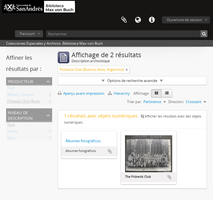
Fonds (12, 132)
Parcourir (27, 33)
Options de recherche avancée (132, 80)
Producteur (20, 81)
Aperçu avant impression (81, 93)
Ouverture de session (184, 19)
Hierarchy (119, 93)
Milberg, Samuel (20, 95)
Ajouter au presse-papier (110, 151)
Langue (138, 20)
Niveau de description (20, 114)
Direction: (176, 101)
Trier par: (134, 101)
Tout (11, 88)
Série (11, 138)
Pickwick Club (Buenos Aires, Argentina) (39, 102)
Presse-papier (124, 20)
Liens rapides (152, 20)
